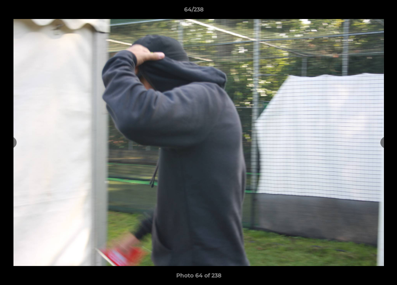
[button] (364, 11)
